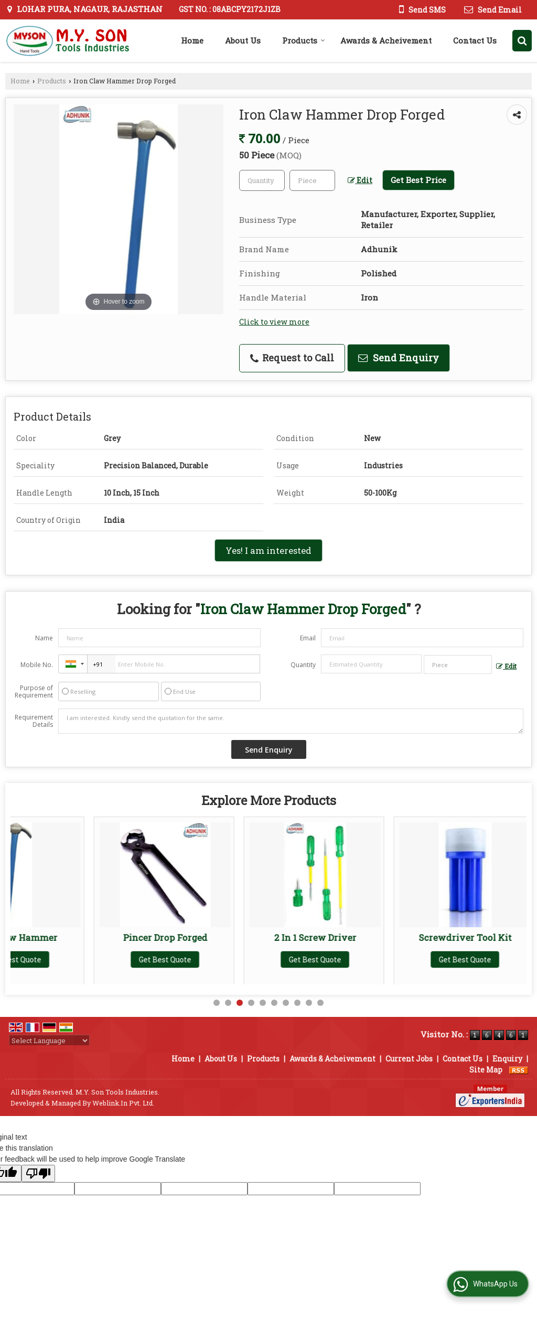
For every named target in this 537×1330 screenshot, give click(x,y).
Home (192, 40)
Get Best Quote (82, 959)
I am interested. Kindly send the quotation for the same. (290, 721)
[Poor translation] (38, 1173)
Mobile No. (36, 664)
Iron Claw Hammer (82, 937)
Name (44, 638)
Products (303, 40)
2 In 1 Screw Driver (382, 937)
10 (320, 1003)
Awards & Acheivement (386, 40)
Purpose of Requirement (34, 691)
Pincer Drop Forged (232, 937)
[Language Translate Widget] (49, 1040)
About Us (243, 40)
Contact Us (475, 40)
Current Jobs (409, 1059)
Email (308, 638)
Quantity (303, 664)
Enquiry (507, 1059)
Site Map (485, 1070)
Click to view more (274, 322)
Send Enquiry (398, 357)
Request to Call (292, 357)
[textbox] (312, 180)
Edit (360, 180)
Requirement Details (34, 721)
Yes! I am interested (268, 550)
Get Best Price (418, 180)
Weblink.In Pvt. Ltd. (123, 1103)
